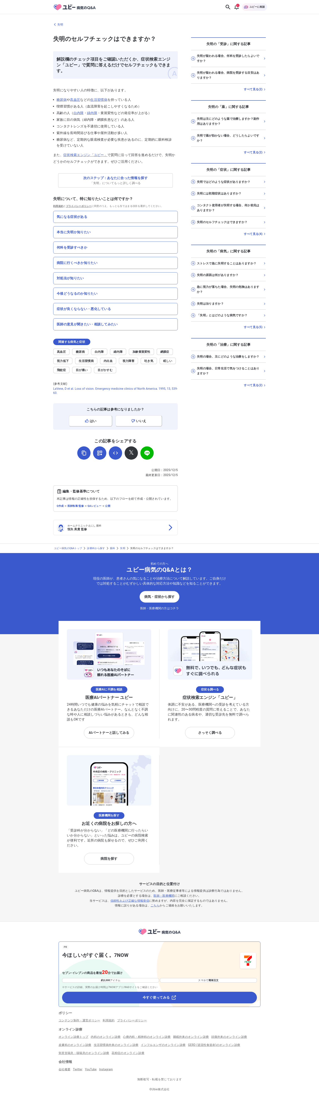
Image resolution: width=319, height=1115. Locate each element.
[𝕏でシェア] (131, 453)
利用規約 (58, 206)
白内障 (79, 113)
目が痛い (82, 370)
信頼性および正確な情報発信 (129, 900)
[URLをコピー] (84, 453)
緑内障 (92, 113)
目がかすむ (105, 370)
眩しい (167, 361)
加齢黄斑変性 (141, 351)
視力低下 (63, 361)
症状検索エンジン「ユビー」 (85, 155)
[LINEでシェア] (147, 453)
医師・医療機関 (163, 895)
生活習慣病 (98, 100)
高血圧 (75, 100)
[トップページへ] (159, 935)
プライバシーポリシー (79, 206)
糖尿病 (61, 100)
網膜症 (164, 351)
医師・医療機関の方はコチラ (159, 608)
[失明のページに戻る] (159, 24)
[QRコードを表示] (99, 453)
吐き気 (148, 361)
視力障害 (128, 361)
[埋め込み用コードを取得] (115, 453)
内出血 (108, 361)
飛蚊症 (61, 370)
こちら (155, 905)
